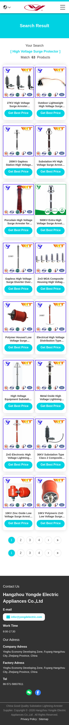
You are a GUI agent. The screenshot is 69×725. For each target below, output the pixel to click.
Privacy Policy (29, 719)
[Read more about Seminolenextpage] (48, 553)
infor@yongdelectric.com (24, 617)
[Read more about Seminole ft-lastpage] (57, 553)
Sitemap (43, 719)
